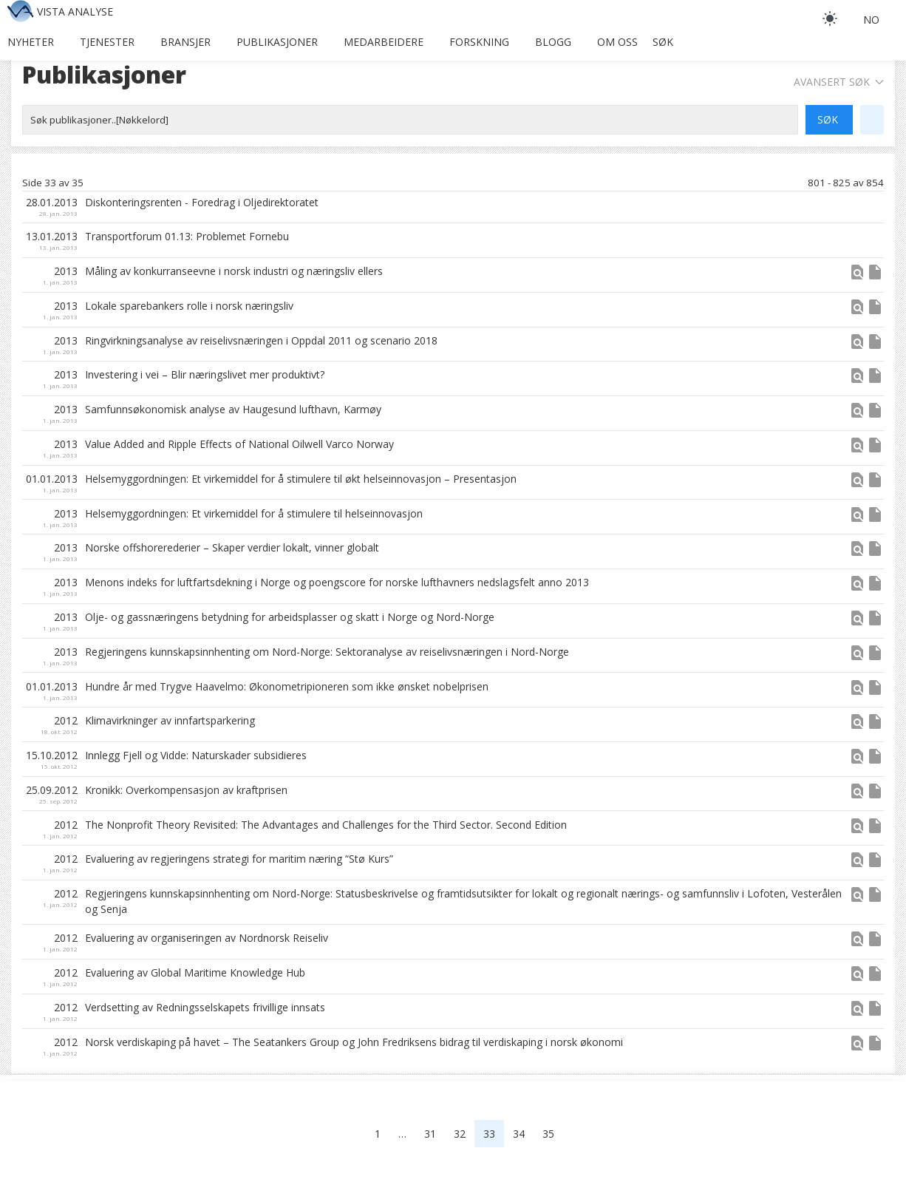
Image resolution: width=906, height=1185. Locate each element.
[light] (829, 18)
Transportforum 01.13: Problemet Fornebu (187, 236)
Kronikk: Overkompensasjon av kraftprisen (186, 790)
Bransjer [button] (185, 42)
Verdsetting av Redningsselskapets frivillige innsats (205, 1007)
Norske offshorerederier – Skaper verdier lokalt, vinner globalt (232, 547)
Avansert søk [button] (839, 82)
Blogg (553, 42)
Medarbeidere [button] (383, 42)
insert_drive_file (875, 272)
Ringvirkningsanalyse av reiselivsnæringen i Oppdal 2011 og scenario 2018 (261, 340)
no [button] (871, 20)
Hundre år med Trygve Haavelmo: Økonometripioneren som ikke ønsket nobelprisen (286, 686)
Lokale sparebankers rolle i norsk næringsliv (189, 306)
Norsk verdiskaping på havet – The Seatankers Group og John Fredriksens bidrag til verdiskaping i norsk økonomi (354, 1042)
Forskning (479, 42)
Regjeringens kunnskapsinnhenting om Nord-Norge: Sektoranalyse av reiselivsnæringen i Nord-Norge (327, 652)
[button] (857, 277)
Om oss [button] (617, 42)
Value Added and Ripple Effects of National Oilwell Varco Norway (239, 444)
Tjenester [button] (107, 42)
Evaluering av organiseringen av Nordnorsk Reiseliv (206, 938)
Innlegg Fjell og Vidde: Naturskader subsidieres (196, 755)
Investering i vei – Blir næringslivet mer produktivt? (204, 374)
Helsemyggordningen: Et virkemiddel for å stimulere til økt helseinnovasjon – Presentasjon (301, 479)
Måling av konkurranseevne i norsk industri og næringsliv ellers (234, 271)
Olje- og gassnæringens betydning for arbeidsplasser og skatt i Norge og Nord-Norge (289, 617)
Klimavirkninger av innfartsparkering (170, 720)
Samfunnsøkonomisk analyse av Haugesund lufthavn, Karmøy (233, 409)
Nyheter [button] (30, 42)
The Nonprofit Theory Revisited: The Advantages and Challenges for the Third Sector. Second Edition (326, 825)
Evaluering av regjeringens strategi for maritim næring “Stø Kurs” (239, 859)
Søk (663, 42)
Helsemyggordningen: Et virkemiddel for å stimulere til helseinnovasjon (254, 513)
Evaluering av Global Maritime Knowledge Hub (195, 972)
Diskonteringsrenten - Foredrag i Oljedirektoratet (202, 202)
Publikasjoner (277, 42)
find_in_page (857, 272)
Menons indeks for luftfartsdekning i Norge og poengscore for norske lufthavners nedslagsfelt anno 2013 (337, 582)
